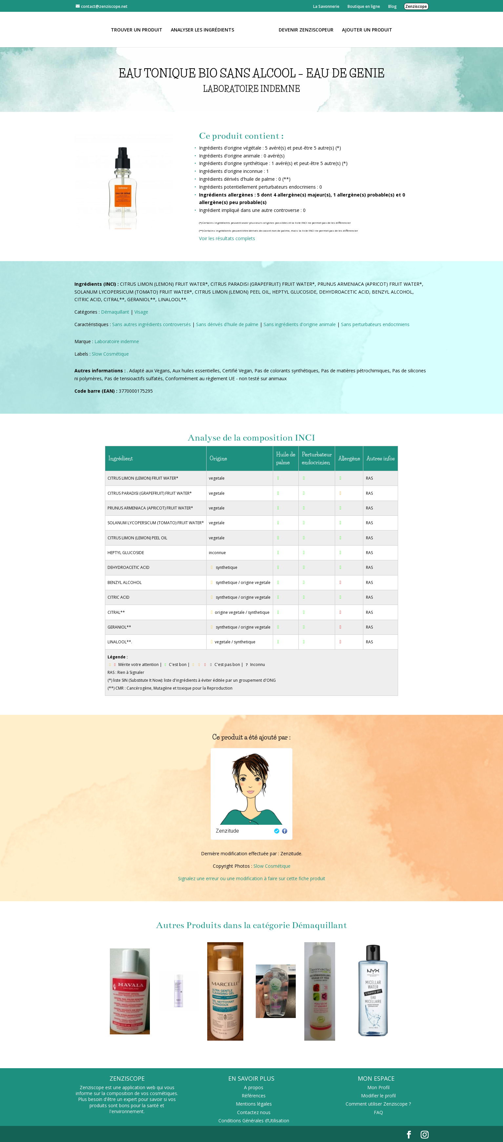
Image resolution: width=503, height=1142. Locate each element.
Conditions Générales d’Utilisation (253, 1120)
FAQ (378, 1112)
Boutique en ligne (364, 6)
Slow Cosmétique (110, 354)
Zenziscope (416, 6)
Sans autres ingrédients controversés (151, 324)
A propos (253, 1087)
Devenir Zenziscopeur (303, 29)
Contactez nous (254, 1112)
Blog (392, 6)
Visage (141, 312)
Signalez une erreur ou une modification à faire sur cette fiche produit (251, 878)
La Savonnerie (326, 6)
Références (254, 1095)
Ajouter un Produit (365, 29)
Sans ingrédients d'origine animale (300, 324)
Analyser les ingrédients (204, 29)
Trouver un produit (139, 29)
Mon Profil (378, 1087)
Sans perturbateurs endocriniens (375, 324)
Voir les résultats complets (227, 238)
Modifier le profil (378, 1095)
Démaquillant (115, 312)
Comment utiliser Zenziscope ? (378, 1104)
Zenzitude (227, 831)
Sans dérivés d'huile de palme (227, 324)
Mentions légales (254, 1104)
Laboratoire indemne (116, 341)
